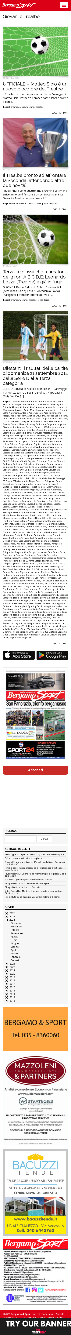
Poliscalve (51, 549)
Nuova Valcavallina (37, 521)
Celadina (39, 455)
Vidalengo (61, 626)
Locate (57, 504)
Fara (50, 478)
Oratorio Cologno (32, 529)
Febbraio (16, 957)
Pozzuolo (51, 555)
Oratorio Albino (16, 526)
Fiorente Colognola (45, 481)
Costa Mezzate (54, 467)
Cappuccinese (26, 444)
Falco (22, 478)
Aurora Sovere (25, 418)
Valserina (7, 626)
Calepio (34, 441)
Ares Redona (50, 413)
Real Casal (8, 569)
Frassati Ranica (38, 487)
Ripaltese (45, 572)
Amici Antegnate (14, 410)
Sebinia (60, 589)
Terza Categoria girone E (34, 614)
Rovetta (51, 575)
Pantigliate (56, 543)
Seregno (25, 600)
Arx (59, 413)
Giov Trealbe (40, 492)
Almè (32, 407)
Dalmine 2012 (9, 472)
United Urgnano (51, 620)
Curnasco (29, 469)
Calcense (28, 435)
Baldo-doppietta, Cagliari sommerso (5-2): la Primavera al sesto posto (34, 854)
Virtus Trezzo (33, 634)
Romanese (31, 575)
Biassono (7, 427)
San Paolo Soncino (42, 586)
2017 (12, 983)
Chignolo (19, 458)
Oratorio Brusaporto (57, 526)
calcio (22, 107)
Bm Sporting (18, 427)
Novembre (17, 926)
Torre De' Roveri (55, 614)
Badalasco (16, 421)
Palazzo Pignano (34, 543)
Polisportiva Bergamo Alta (15, 552)
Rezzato (15, 572)
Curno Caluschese (51, 469)
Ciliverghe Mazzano (34, 458)
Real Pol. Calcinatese (37, 569)
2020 (12, 973)
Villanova (7, 632)
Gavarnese (56, 489)
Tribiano (46, 617)
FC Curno (7, 481)
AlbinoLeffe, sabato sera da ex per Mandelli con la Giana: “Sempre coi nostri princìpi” (35, 863)
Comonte (41, 464)
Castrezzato (44, 452)
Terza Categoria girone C (49, 612)
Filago (32, 481)
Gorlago (6, 495)
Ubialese (7, 620)
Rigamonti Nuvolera (30, 572)
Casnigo (15, 450)
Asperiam (21, 415)
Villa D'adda (8, 629)
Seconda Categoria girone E (44, 595)
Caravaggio (8, 447)
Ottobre (15, 930)
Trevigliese (36, 617)
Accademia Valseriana (46, 401)
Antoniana (14, 413)
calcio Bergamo (54, 435)
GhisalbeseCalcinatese (21, 492)
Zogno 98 (26, 637)
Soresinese (17, 603)
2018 (12, 980)
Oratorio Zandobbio (51, 538)
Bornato (22, 430)
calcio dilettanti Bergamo (15, 438)
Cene (62, 455)
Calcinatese (39, 435)
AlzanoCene (52, 407)
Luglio (14, 940)
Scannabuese (30, 589)
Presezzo (22, 558)
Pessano (42, 546)
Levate (30, 504)
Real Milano (20, 569)
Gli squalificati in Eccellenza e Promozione (23, 887)
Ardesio (24, 413)
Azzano (6, 421)
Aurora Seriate (10, 418)
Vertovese (50, 626)
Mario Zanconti (36, 509)
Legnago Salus (9, 504)
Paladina (20, 543)
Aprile (14, 950)
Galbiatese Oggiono (28, 489)
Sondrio (7, 603)
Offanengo (8, 523)
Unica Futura (18, 620)
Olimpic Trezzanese (36, 523)
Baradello (37, 421)
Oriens (14, 541)
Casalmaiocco (55, 447)
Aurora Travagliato (42, 418)
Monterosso (55, 512)
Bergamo (13, 107)
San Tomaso (9, 589)
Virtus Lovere (35, 632)
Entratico (36, 475)
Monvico (41, 515)
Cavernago (8, 455)
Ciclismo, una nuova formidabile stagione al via (25, 858)
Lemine (21, 504)
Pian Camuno (28, 549)
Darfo (20, 472)
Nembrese (16, 518)
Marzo (14, 953)
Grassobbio (47, 495)
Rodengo (7, 575)
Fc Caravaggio (59, 478)
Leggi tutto (59, 112)
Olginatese (19, 523)
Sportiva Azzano (11, 609)
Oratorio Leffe (10, 532)
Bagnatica (27, 421)
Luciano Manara (19, 506)
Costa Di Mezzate (37, 467)
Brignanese (56, 432)
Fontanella (27, 484)
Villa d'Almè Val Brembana (28, 629)
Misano (16, 512)
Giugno (15, 943)
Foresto (37, 484)
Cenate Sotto (51, 455)
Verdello (40, 626)
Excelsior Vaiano (11, 478)
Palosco (46, 543)
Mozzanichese (54, 515)
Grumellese (59, 495)
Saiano (14, 578)
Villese (16, 632)
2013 (12, 997)
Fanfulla (43, 478)
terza (46, 300)
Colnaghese (29, 464)
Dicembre (16, 923)
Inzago (51, 498)
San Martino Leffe (53, 583)
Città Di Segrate (27, 461)
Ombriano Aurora (55, 523)
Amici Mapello (31, 410)
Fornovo (46, 484)
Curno (38, 469)
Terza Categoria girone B (24, 612)
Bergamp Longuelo (56, 424)
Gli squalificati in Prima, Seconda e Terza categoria (27, 883)
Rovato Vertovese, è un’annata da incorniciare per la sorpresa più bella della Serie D (35, 875)
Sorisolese (28, 603)
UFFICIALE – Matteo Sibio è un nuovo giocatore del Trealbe (35, 86)
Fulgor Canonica (54, 487)
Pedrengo (21, 546)
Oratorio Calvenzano (13, 529)
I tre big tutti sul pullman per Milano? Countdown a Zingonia (32, 897)
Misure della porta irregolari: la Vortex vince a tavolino (28, 880)
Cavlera (17, 455)
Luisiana (32, 506)
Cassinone (25, 450)
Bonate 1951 (41, 427)
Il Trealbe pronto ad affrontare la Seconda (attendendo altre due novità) (34, 180)
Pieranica (41, 549)
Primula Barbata (29, 563)
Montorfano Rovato (26, 515)
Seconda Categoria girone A (16, 592)
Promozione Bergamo (24, 566)
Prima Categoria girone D (15, 560)
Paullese (7, 546)
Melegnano (61, 509)
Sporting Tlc (33, 606)
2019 (12, 977)
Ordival (6, 541)
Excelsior (55, 475)
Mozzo (6, 518)
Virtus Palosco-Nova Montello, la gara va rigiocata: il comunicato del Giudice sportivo (34, 892)
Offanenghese (54, 521)
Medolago (50, 509)
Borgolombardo (56, 427)
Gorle (14, 495)
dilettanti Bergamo (40, 472)
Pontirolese (30, 555)
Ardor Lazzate (36, 413)
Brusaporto (8, 435)
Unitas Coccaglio (34, 620)
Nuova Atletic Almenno (46, 518)
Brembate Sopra (35, 430)
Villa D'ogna (48, 629)
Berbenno (41, 424)
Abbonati (35, 770)
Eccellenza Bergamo (13, 475)
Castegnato (36, 450)
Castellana (8, 452)
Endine (27, 475)
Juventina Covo (10, 501)
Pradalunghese (10, 558)
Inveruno (42, 498)
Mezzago (7, 512)
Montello (43, 512)
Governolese (24, 495)
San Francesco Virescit (45, 578)
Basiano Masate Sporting (23, 424)
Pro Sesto (7, 566)
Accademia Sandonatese (21, 401)
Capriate (38, 444)
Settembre (17, 933)
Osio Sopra (41, 541)
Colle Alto (18, 464)
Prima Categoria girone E (40, 560)
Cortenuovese (21, 467)
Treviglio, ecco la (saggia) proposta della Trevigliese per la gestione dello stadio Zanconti (35, 869)
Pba (14, 546)
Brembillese (9, 432)
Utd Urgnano (17, 623)
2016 (12, 987)
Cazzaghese (28, 455)
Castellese (19, 452)
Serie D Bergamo (38, 600)
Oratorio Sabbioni (23, 535)
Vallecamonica (56, 623)
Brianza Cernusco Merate (37, 432)
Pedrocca (32, 546)
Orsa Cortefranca (27, 541)
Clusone (61, 461)
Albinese (24, 407)
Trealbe (6, 617)
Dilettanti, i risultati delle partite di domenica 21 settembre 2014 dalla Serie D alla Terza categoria (35, 376)
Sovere (37, 603)
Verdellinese (28, 626)
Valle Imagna (42, 623)
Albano (15, 407)
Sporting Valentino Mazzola (54, 606)
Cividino (52, 461)
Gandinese (44, 489)
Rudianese (61, 575)
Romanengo (19, 575)
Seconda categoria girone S (34, 597)
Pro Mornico (45, 563)
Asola (13, 415)
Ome (5, 526)
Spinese (46, 603)
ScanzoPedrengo (47, 589)
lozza (40, 300)
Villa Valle (59, 629)
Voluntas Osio (47, 634)
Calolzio (43, 441)
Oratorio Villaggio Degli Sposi (26, 538)
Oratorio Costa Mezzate (54, 529)
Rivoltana (55, 572)
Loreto (6, 506)
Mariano (23, 509)
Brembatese (50, 430)
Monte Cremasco (29, 512)
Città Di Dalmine (11, 461)
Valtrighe (17, 626)
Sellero (16, 600)
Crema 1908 (18, 469)
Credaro (7, 469)
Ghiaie (6, 492)
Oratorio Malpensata (47, 532)
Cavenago (55, 452)
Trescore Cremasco (20, 617)
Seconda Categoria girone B (45, 592)
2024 (12, 919)
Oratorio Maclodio (27, 532)
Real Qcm (53, 569)
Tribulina (55, 617)
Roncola (42, 575)
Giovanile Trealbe (35, 107)
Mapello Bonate (45, 506)
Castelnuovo (31, 452)
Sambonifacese (26, 578)
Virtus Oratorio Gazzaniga (55, 632)
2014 (12, 994)
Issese (58, 498)
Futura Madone (10, 489)
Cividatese (42, 461)
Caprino (47, 444)
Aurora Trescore (59, 418)
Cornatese (8, 467)
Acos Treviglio (15, 404)
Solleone (52, 600)
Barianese (48, 421)
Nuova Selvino (20, 521)
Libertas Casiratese (43, 504)
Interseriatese (30, 498)
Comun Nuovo (54, 464)
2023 (12, 963)
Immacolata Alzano (12, 498)
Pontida (19, 555)
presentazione (49, 203)
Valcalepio (29, 623)
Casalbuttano (40, 447)
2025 (12, 916)
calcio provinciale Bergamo (42, 438)
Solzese (62, 600)
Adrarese (41, 404)
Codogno (7, 464)
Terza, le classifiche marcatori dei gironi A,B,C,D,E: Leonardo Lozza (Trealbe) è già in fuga (34, 277)
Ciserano (59, 458)
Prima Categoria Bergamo (52, 558)
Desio (27, 472)
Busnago (19, 435)
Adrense (51, 404)
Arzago (6, 415)
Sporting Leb (20, 606)
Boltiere (30, 427)
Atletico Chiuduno (36, 415)
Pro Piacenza (58, 563)
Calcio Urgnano (21, 441)
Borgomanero (9, 430)
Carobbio (18, 447)
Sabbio (6, 578)
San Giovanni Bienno (51, 580)
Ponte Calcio (59, 552)
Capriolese (57, 444)
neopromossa (34, 203)
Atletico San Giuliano (57, 415)
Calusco (13, 444)
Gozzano (36, 495)
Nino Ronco (28, 518)
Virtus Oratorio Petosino (14, 634)
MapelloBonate (10, 509)
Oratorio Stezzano (43, 535)
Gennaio (15, 960)
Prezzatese (33, 558)
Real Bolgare (42, 566)
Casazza (7, 450)
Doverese (55, 472)
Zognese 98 (15, 637)
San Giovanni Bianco (30, 580)
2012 (12, 1000)
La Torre (50, 501)
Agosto (14, 936)
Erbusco (46, 475)
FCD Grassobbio (20, 481)
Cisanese (49, 458)
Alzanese (40, 407)
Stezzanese (25, 609)
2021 (12, 970)
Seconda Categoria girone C (16, 595)
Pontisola (41, 555)
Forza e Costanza (21, 487)
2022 (12, 967)
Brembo (20, 432)
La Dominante (26, 501)
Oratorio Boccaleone (36, 526)
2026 (12, 913)
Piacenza (16, 549)
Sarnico (19, 589)
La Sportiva (39, 501)
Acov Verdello (29, 404)
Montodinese (9, 515)
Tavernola (44, 609)
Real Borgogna (56, 566)
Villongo (24, 632)
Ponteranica (9, 555)
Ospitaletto (53, 541)
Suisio (35, 609)
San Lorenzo (37, 583)
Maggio (15, 946)
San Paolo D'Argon (22, 586)
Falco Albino (32, 478)
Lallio (57, 501)
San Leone (24, 583)
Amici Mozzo (45, 410)
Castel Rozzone (51, 450)
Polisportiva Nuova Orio (40, 552)
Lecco (65, 501)
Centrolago (8, 458)
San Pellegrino (59, 586)
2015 (12, 990)
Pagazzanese (9, 543)
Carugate (28, 447)
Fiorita (18, 484)
